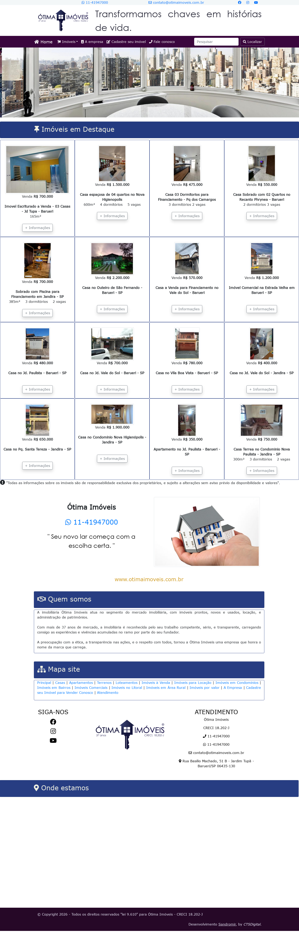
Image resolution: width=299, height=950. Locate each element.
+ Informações (37, 228)
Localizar (252, 42)
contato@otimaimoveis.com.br (176, 2)
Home (43, 41)
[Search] (216, 42)
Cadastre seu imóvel (126, 42)
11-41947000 (95, 2)
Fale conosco (162, 42)
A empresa (92, 42)
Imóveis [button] (66, 42)
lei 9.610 (129, 933)
